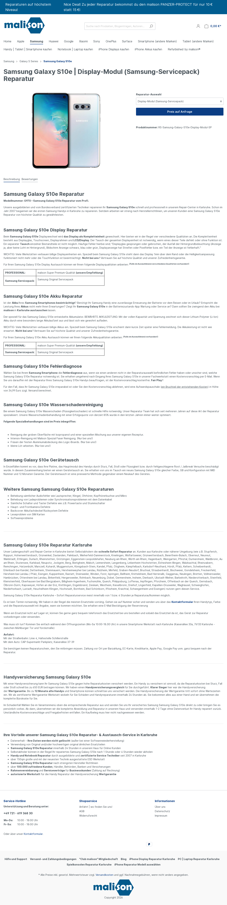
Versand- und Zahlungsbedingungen (53, 859)
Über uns (160, 806)
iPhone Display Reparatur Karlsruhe (152, 859)
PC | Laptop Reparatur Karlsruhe (199, 859)
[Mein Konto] (198, 26)
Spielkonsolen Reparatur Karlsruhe (89, 864)
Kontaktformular (33, 833)
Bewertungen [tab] (30, 179)
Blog (123, 859)
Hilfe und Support (16, 859)
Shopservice (88, 801)
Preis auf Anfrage (179, 111)
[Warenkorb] (212, 26)
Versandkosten (104, 874)
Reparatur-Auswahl (148, 94)
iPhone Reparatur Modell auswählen (137, 864)
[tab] (12, 179)
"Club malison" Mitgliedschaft (98, 859)
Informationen (165, 801)
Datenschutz (162, 811)
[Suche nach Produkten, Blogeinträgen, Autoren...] (115, 26)
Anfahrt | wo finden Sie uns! (95, 806)
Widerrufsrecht (88, 815)
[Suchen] (151, 26)
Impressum (161, 815)
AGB (81, 811)
